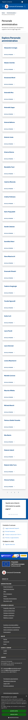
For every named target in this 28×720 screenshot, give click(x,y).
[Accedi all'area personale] (22, 2)
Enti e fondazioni (7, 594)
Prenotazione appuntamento (10, 679)
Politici (5, 596)
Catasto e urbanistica (8, 615)
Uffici (4, 591)
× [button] (26, 696)
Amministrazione (11, 13)
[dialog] (14, 707)
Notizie (5, 639)
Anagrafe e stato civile (9, 608)
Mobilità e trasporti (8, 618)
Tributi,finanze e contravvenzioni (11, 627)
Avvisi (4, 644)
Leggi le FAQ (6, 683)
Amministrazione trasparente (11, 693)
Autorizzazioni (7, 632)
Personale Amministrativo (10, 599)
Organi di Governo (8, 587)
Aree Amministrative (8, 589)
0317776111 (13, 672)
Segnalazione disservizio (9, 681)
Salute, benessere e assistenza (11, 630)
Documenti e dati (7, 601)
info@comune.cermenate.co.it (12, 670)
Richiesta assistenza (8, 686)
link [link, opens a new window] (6, 708)
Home (3, 13)
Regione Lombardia (7, 2)
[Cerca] (25, 6)
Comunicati (6, 642)
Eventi (5, 653)
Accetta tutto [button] (14, 711)
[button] (14, 717)
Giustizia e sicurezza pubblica (10, 625)
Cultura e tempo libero (9, 611)
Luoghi (5, 651)
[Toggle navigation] (3, 6)
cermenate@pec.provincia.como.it (12, 668)
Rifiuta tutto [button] (14, 714)
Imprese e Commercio (8, 613)
